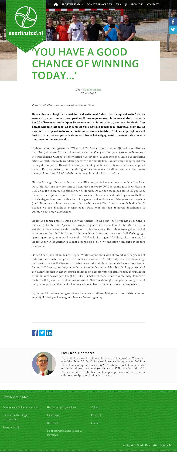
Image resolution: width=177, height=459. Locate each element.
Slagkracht (165, 445)
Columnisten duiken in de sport (20, 407)
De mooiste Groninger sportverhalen (15, 417)
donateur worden (99, 4)
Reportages (53, 415)
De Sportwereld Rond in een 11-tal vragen (65, 433)
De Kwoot (52, 423)
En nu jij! (121, 4)
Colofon (95, 407)
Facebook (35, 333)
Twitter (42, 333)
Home (56, 4)
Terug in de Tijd (11, 427)
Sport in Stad (71, 4)
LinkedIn (49, 333)
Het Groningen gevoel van (62, 407)
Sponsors (137, 4)
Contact (153, 4)
